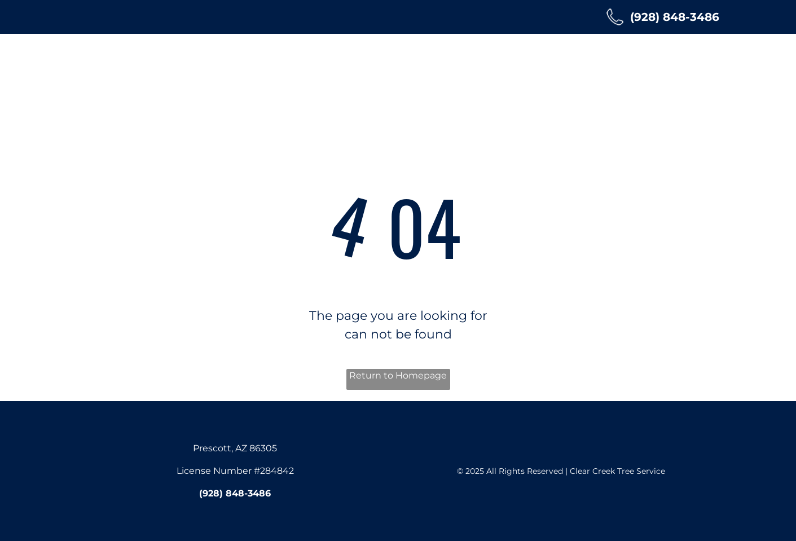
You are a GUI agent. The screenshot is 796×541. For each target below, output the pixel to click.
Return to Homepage (398, 375)
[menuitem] (228, 60)
